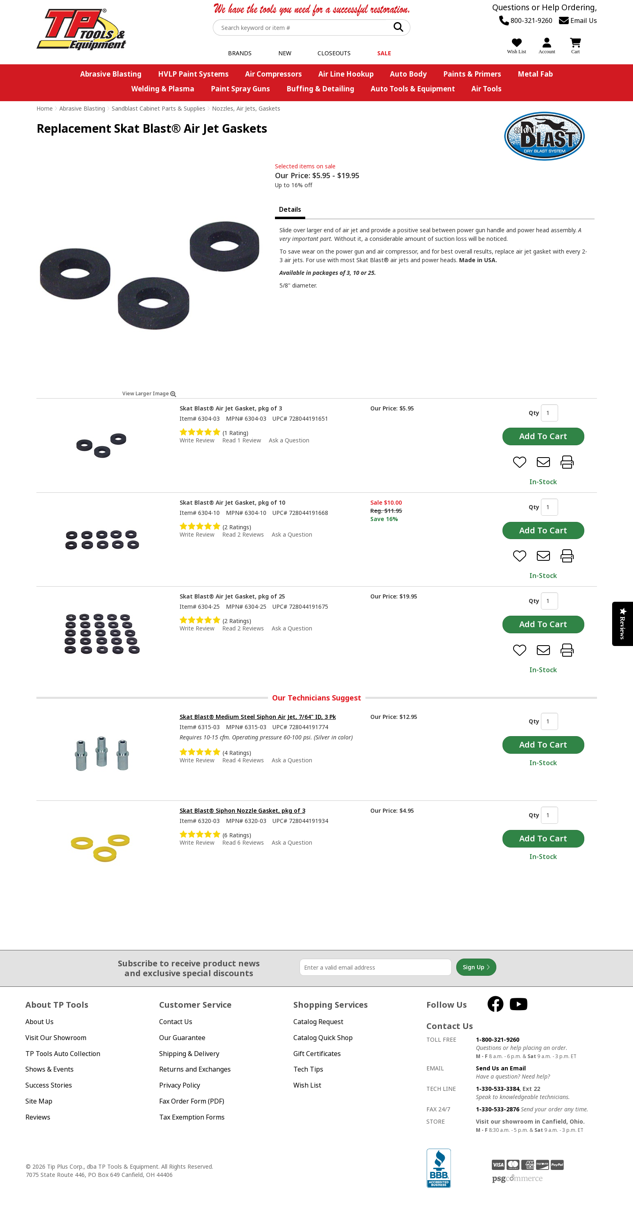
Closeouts (334, 53)
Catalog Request (318, 1021)
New (284, 53)
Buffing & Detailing (320, 88)
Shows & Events (49, 1069)
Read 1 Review (241, 440)
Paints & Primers (472, 74)
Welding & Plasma (162, 88)
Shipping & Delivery (189, 1053)
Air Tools (486, 88)
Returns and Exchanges (195, 1069)
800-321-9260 (525, 20)
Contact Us (175, 1021)
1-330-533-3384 (497, 1089)
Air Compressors (273, 74)
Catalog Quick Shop (323, 1037)
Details (290, 209)
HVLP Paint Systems (193, 74)
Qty (534, 413)
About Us (39, 1021)
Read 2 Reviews (243, 534)
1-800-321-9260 (497, 1039)
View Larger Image (149, 393)
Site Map (38, 1101)
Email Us (578, 20)
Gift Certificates (317, 1053)
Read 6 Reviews (243, 842)
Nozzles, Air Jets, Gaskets (246, 108)
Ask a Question (289, 440)
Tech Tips (308, 1069)
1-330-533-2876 (497, 1109)
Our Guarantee (182, 1037)
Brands (240, 53)
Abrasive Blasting (111, 74)
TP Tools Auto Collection (62, 1053)
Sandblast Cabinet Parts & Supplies (158, 108)
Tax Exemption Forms (192, 1117)
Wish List (307, 1085)
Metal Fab (535, 74)
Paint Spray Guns (240, 88)
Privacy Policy (179, 1085)
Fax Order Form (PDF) (191, 1101)
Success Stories (48, 1085)
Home (44, 108)
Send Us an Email (501, 1068)
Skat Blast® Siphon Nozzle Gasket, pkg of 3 (242, 810)
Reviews (37, 1117)
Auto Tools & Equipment (413, 88)
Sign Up (476, 967)
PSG (517, 1179)
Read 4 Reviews (243, 760)
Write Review (197, 440)
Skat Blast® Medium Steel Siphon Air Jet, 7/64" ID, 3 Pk (258, 717)
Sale (384, 53)
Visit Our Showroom (55, 1037)
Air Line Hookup (346, 74)
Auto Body (408, 74)
